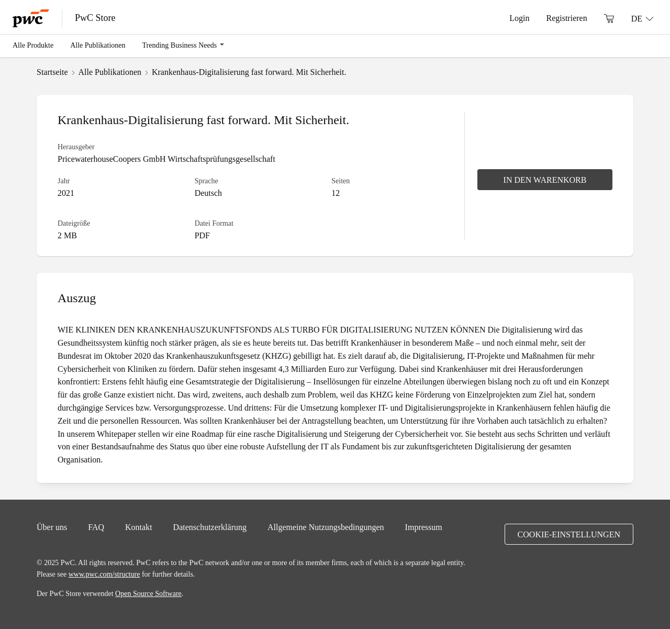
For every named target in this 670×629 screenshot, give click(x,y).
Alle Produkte (33, 45)
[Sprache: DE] (642, 18)
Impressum (423, 527)
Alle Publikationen (97, 45)
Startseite (52, 72)
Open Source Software (148, 593)
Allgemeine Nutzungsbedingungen (325, 527)
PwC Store (95, 18)
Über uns (52, 527)
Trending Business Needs (179, 45)
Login (519, 18)
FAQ (96, 527)
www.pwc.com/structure (104, 574)
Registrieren (566, 18)
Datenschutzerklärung (210, 527)
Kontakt (138, 527)
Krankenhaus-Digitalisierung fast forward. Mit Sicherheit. (249, 72)
